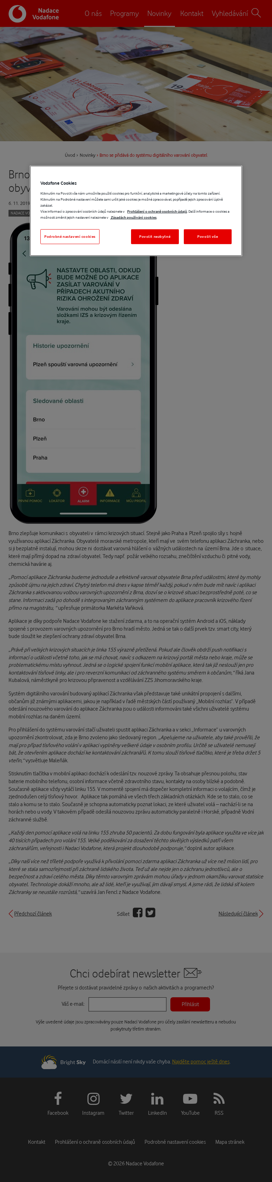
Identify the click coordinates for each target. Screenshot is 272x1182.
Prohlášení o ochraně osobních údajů (157, 211)
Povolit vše (207, 236)
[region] (136, 211)
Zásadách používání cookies (133, 217)
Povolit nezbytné (154, 236)
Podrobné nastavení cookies (70, 236)
